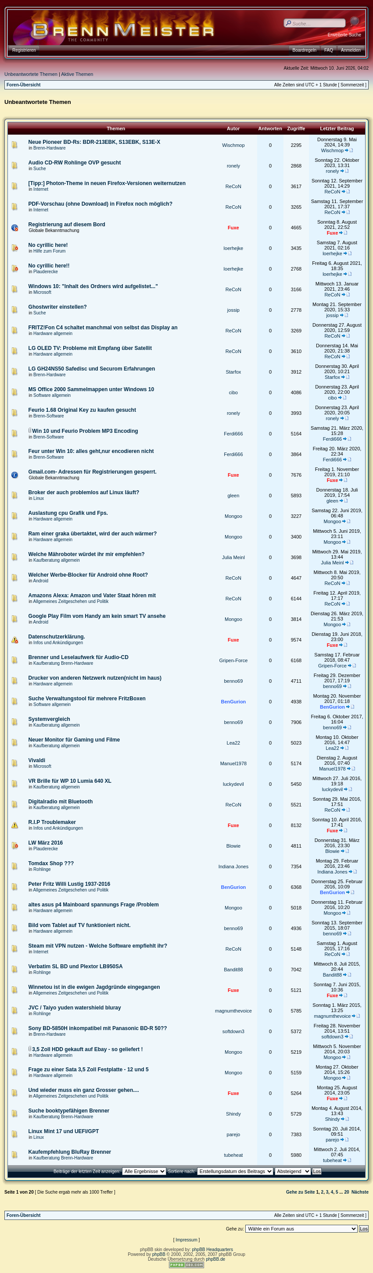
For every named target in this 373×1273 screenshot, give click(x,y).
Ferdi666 (233, 433)
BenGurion (233, 701)
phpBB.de (215, 1259)
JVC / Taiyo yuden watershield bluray (75, 1008)
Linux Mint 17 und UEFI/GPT (64, 1131)
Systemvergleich (49, 719)
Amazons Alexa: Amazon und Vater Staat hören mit (92, 595)
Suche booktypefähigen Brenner (69, 1111)
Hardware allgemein (52, 333)
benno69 (233, 681)
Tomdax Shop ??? (51, 863)
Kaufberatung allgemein (56, 560)
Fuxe (233, 227)
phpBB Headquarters (212, 1249)
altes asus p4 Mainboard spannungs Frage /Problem (94, 905)
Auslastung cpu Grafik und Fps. (68, 513)
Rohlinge (41, 869)
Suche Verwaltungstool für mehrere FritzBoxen (87, 698)
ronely (233, 165)
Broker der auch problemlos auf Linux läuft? (84, 492)
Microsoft (42, 292)
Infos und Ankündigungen (58, 642)
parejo (233, 1134)
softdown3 (233, 1031)
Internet (40, 189)
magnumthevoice (233, 1010)
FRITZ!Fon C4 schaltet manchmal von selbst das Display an (103, 327)
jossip (233, 310)
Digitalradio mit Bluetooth (61, 802)
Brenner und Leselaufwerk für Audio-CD (79, 657)
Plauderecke (45, 271)
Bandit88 (233, 969)
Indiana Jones (234, 866)
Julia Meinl (233, 557)
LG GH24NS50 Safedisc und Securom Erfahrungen (92, 369)
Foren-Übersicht (23, 84)
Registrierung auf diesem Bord (67, 224)
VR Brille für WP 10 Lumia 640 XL (70, 781)
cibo (233, 392)
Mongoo (233, 516)
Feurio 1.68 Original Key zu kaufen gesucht (82, 410)
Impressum (186, 1239)
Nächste (360, 1192)
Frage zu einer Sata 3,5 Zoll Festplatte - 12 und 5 (89, 1069)
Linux (38, 498)
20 (346, 1192)
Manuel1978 (233, 763)
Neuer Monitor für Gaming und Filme (74, 740)
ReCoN (233, 186)
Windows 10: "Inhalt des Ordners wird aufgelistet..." (93, 286)
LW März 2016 (46, 843)
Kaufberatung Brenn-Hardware (63, 663)
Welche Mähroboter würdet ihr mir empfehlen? (87, 554)
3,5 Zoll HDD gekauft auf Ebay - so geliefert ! (87, 1049)
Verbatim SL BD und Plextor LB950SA (76, 966)
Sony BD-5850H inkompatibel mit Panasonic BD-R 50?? (98, 1028)
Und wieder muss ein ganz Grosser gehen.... (84, 1090)
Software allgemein (52, 395)
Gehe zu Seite (300, 1192)
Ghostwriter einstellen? (58, 307)
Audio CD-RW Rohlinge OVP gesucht (75, 163)
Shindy (233, 1113)
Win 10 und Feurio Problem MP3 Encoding (85, 431)
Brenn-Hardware (49, 148)
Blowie (233, 846)
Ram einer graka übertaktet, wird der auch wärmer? (93, 534)
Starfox (233, 371)
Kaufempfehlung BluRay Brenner (70, 1152)
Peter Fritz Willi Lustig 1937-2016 (70, 884)
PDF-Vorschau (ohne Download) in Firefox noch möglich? (100, 204)
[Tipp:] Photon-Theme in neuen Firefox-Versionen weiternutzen (107, 183)
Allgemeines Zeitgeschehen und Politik (71, 601)
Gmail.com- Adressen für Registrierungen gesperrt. (93, 472)
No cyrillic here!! (49, 266)
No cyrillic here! (48, 245)
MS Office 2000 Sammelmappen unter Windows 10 (91, 389)
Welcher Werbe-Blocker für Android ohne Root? (88, 575)
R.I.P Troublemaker (52, 822)
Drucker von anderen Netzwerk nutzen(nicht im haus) (95, 678)
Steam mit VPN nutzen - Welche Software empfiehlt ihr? (98, 946)
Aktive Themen (77, 74)
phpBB (158, 1254)
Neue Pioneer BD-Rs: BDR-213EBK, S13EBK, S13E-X (95, 142)
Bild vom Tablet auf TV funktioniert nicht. (80, 925)
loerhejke (234, 248)
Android (40, 580)
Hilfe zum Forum (49, 251)
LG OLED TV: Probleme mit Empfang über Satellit (90, 348)
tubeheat (233, 1155)
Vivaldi (37, 760)
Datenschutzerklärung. (57, 637)
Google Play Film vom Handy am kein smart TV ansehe (97, 616)
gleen (233, 495)
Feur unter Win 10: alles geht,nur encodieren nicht (91, 451)
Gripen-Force (233, 660)
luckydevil (233, 784)
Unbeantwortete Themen (30, 74)
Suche (39, 168)
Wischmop (233, 145)
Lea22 (233, 742)
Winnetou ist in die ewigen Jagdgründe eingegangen (94, 987)
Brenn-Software (48, 416)
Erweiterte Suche (344, 34)
